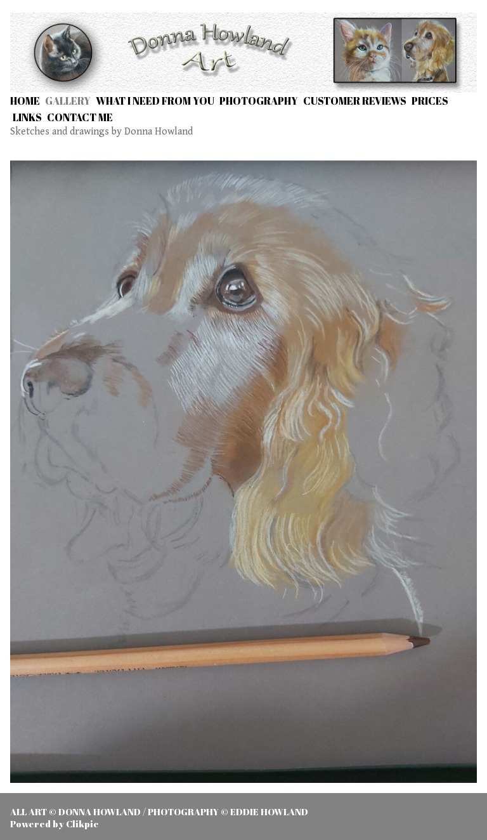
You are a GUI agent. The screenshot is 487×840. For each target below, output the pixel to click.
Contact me (80, 117)
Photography (258, 101)
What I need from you (155, 101)
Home (25, 101)
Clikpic (82, 824)
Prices (430, 101)
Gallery (68, 101)
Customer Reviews (354, 101)
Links (27, 117)
